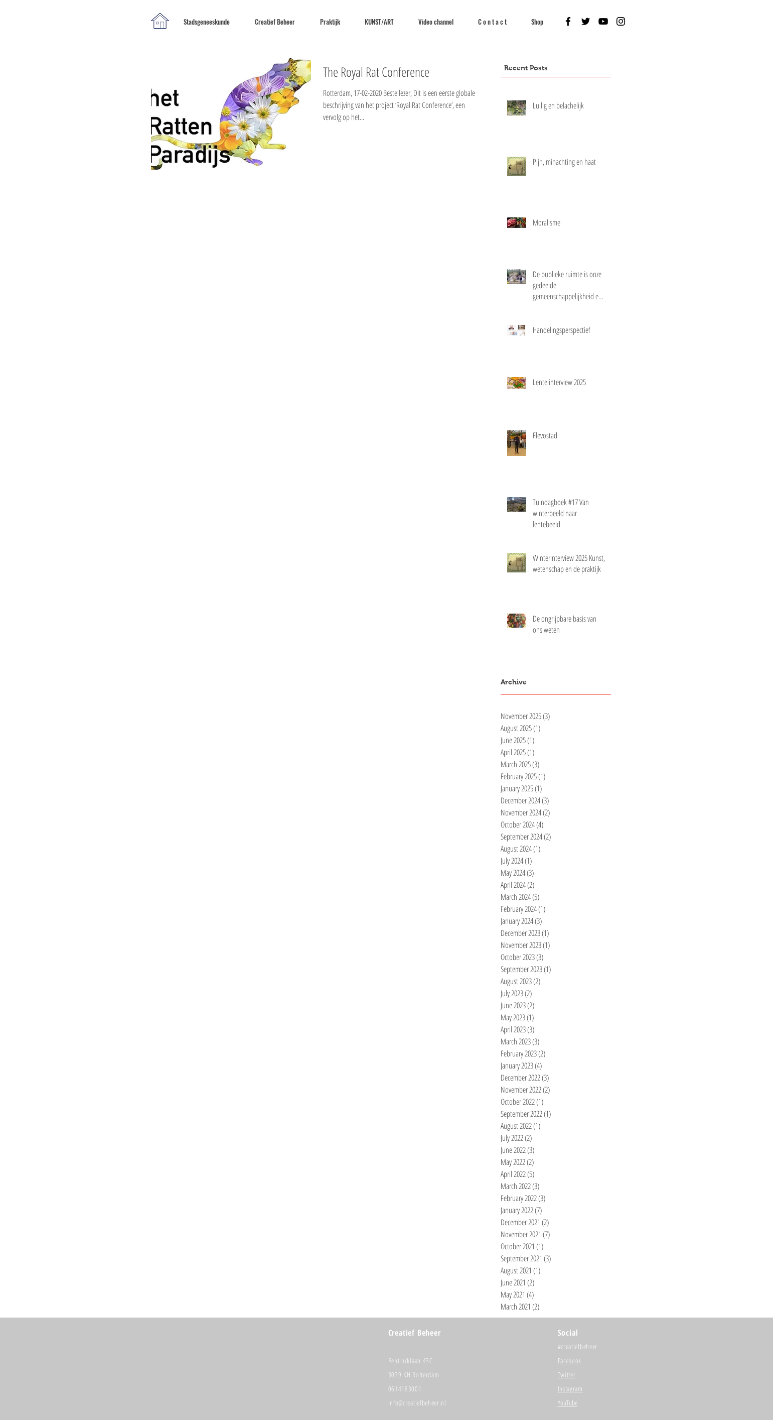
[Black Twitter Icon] (585, 21)
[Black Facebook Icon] (568, 21)
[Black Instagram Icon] (621, 21)
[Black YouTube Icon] (603, 21)
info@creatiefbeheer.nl (417, 1402)
